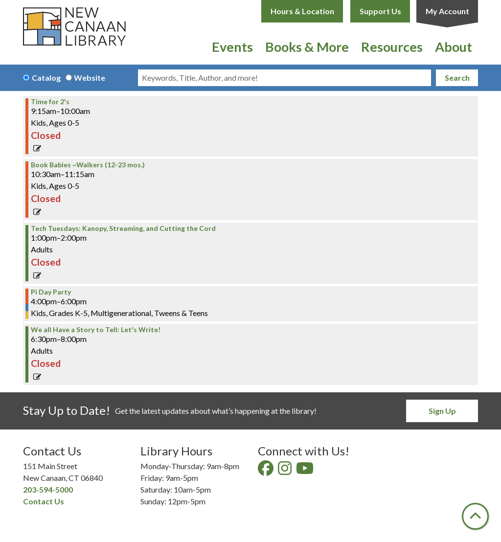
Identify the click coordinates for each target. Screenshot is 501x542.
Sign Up (442, 410)
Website (89, 77)
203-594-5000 (48, 489)
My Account (447, 11)
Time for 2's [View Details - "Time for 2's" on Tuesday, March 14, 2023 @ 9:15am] (50, 101)
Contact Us (43, 501)
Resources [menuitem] (392, 47)
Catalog (46, 77)
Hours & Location (302, 11)
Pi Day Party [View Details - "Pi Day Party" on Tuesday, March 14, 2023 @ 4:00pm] (51, 292)
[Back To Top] (475, 516)
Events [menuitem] (232, 47)
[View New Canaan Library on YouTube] (305, 470)
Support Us (380, 11)
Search (457, 77)
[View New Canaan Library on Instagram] (285, 470)
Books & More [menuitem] (307, 47)
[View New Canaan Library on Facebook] (266, 470)
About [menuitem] (453, 47)
